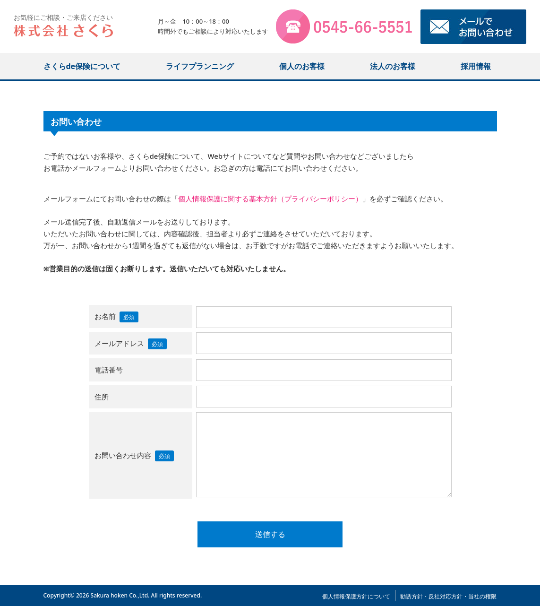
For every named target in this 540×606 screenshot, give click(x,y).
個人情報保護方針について (356, 596)
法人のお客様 (392, 66)
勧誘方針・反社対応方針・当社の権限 (448, 596)
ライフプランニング (200, 66)
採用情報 (476, 66)
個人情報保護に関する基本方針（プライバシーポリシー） (270, 198)
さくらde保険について (82, 66)
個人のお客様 (302, 66)
